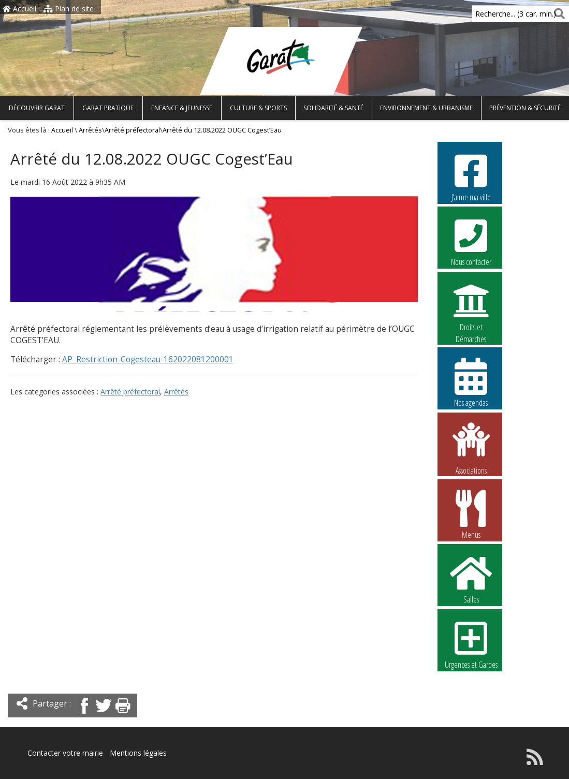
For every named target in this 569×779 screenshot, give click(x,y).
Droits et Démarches (471, 307)
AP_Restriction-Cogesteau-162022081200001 (148, 359)
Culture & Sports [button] (258, 108)
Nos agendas (471, 382)
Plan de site (68, 8)
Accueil (19, 8)
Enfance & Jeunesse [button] (181, 108)
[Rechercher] (557, 13)
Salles (471, 578)
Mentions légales (138, 753)
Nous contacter (471, 241)
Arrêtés (90, 130)
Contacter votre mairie (65, 753)
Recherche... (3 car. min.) (498, 14)
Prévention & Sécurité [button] (525, 108)
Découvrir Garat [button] (37, 108)
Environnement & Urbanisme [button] (426, 108)
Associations (471, 448)
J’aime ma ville (471, 176)
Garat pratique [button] (108, 108)
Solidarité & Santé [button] (333, 108)
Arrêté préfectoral (132, 130)
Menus (471, 514)
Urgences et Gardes (471, 644)
